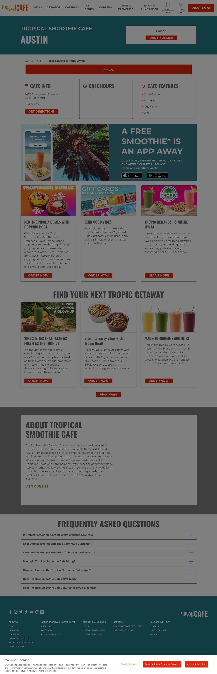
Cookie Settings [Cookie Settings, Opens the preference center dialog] (129, 664)
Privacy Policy (27, 671)
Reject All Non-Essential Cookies (162, 664)
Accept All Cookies (196, 664)
